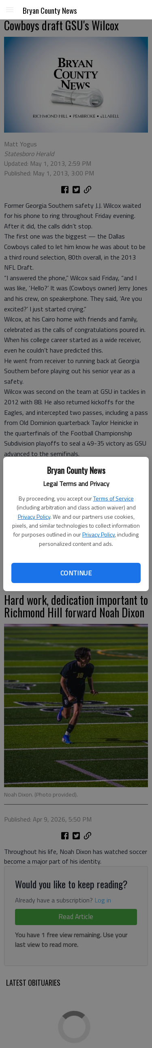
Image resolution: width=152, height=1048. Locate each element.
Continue (76, 573)
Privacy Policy (34, 516)
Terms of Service (113, 498)
